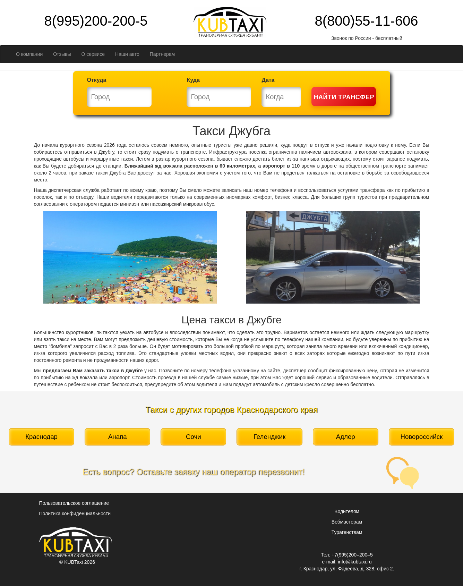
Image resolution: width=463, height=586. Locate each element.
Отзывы (62, 54)
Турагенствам (347, 532)
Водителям (346, 511)
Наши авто (127, 54)
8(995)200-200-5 (96, 20)
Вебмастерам (347, 522)
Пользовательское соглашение (74, 503)
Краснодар (41, 436)
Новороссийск (422, 436)
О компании (29, 54)
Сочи (193, 436)
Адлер (345, 436)
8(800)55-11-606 (366, 20)
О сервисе (93, 54)
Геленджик (269, 436)
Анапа (117, 436)
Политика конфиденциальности (75, 513)
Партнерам (162, 54)
